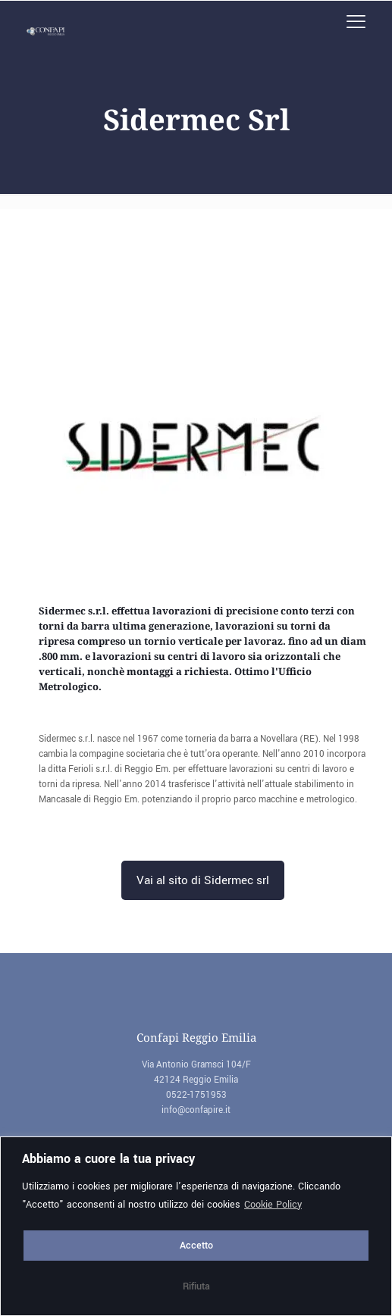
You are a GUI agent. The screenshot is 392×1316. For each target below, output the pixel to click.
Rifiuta (196, 1286)
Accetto (196, 1245)
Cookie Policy (273, 1204)
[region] (196, 1226)
